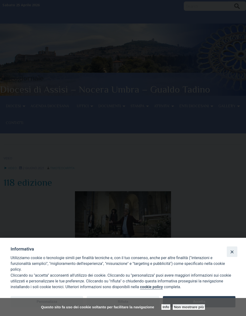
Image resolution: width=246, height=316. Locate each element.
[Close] (232, 251)
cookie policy (151, 287)
